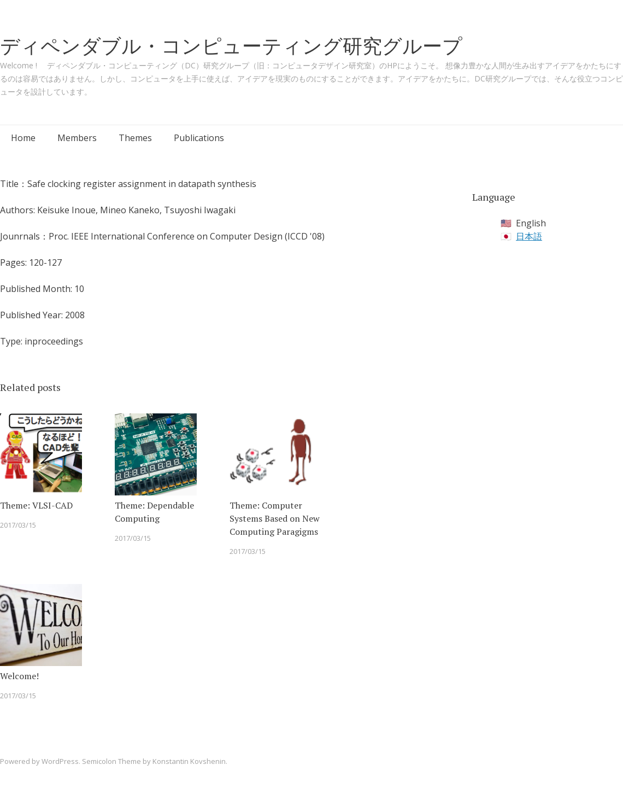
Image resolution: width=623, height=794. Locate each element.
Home (23, 138)
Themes (135, 138)
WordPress (60, 761)
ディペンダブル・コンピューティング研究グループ (231, 46)
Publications (199, 138)
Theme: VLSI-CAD (36, 505)
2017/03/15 (18, 525)
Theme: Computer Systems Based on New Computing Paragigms (275, 518)
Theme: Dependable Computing (154, 511)
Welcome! (19, 676)
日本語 (529, 236)
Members (77, 138)
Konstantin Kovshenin (189, 761)
